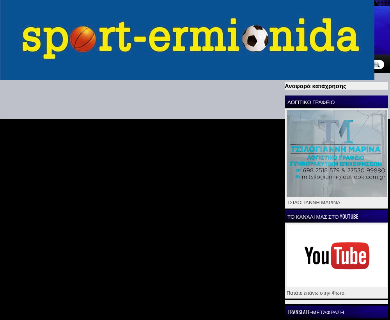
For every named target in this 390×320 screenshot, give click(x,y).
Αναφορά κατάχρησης (315, 86)
